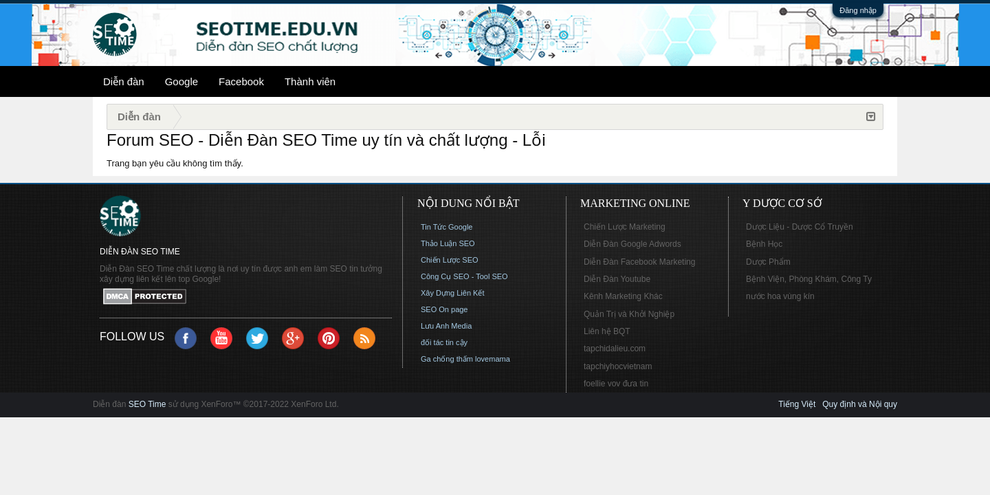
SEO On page (444, 309)
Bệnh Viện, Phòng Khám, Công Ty (809, 279)
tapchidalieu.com (615, 348)
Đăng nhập (858, 10)
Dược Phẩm (768, 262)
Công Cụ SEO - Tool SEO (464, 276)
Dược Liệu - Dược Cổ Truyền (799, 227)
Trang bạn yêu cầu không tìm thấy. (175, 163)
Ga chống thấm (447, 359)
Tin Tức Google (446, 227)
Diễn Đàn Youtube (617, 279)
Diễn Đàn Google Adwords (632, 244)
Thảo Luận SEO (448, 243)
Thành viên (310, 81)
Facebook (241, 81)
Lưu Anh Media (446, 326)
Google (181, 81)
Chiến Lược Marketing (625, 227)
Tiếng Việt (796, 404)
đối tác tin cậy (444, 342)
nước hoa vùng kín (780, 296)
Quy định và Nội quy (859, 404)
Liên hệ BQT (607, 331)
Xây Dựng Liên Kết (453, 293)
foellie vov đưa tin (616, 383)
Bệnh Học (764, 244)
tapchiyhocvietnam (618, 366)
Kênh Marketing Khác (623, 296)
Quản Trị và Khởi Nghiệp (629, 314)
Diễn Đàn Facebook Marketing (639, 262)
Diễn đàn (123, 81)
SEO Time (147, 404)
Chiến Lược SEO (449, 260)
